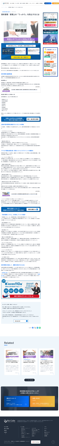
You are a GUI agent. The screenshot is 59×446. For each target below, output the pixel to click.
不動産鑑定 (22, 435)
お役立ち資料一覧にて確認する (21, 57)
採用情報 (40, 3)
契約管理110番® (5, 272)
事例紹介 (27, 3)
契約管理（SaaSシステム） (36, 431)
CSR (5, 433)
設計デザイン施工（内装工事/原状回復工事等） (36, 430)
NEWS (45, 430)
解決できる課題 (6, 428)
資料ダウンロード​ (48, 3)
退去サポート (34, 434)
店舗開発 (33, 435)
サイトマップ (28, 441)
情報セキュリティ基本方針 (15, 441)
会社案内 (37, 3)
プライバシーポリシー (7, 441)
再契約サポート (23, 430)
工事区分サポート (23, 432)
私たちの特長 (12, 3)
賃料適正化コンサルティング (25, 428)
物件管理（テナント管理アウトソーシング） (25, 434)
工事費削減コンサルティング (25, 437)
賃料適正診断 (21, 321)
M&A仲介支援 (34, 428)
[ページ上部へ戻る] (53, 442)
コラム (30, 3)
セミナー (33, 3)
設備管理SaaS (34, 433)
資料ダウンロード (47, 432)
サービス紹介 (22, 426)
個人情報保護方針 (22, 441)
